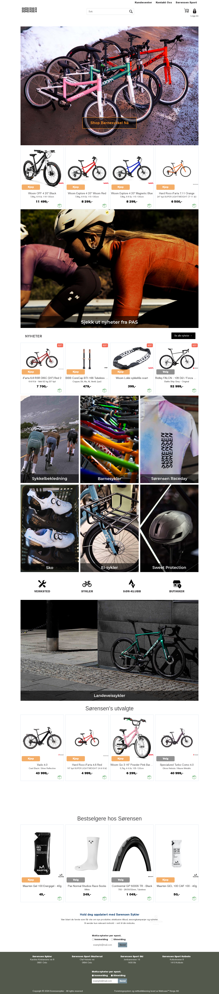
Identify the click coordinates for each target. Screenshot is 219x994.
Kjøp (31, 187)
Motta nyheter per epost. (106, 935)
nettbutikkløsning (142, 991)
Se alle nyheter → (183, 335)
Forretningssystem (122, 991)
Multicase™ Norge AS (169, 991)
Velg (165, 371)
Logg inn (194, 16)
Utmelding (119, 939)
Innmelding (101, 939)
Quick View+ (48, 185)
